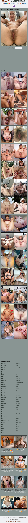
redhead (17, 403)
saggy (17, 405)
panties (17, 395)
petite (17, 399)
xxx (16, 430)
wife (16, 428)
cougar (3, 411)
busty (3, 405)
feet (2, 428)
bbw (2, 382)
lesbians (17, 378)
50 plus (3, 365)
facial (3, 424)
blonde (3, 395)
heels (17, 370)
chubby (3, 409)
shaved (17, 414)
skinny (17, 416)
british (3, 401)
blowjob (3, 397)
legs (16, 376)
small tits (17, 418)
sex (16, 407)
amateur (3, 372)
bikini (3, 393)
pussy (17, 401)
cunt (2, 418)
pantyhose (18, 397)
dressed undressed (6, 420)
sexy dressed (19, 411)
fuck (2, 430)
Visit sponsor (18, 48)
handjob (17, 367)
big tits (3, 391)
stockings (18, 422)
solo (16, 420)
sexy (16, 409)
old (16, 391)
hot (16, 372)
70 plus (3, 370)
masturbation (19, 382)
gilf (2, 432)
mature (17, 384)
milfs (16, 386)
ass (2, 378)
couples (3, 414)
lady (16, 374)
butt (2, 407)
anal (2, 374)
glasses (17, 363)
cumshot (3, 416)
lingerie (17, 380)
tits (16, 424)
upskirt (17, 426)
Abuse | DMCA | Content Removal (10, 517)
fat (2, 426)
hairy (16, 365)
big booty (4, 388)
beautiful (3, 386)
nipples (17, 388)
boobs (3, 399)
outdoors (17, 393)
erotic (3, 422)
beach (3, 384)
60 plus (3, 367)
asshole (3, 380)
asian (3, 376)
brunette (3, 403)
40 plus (3, 363)
